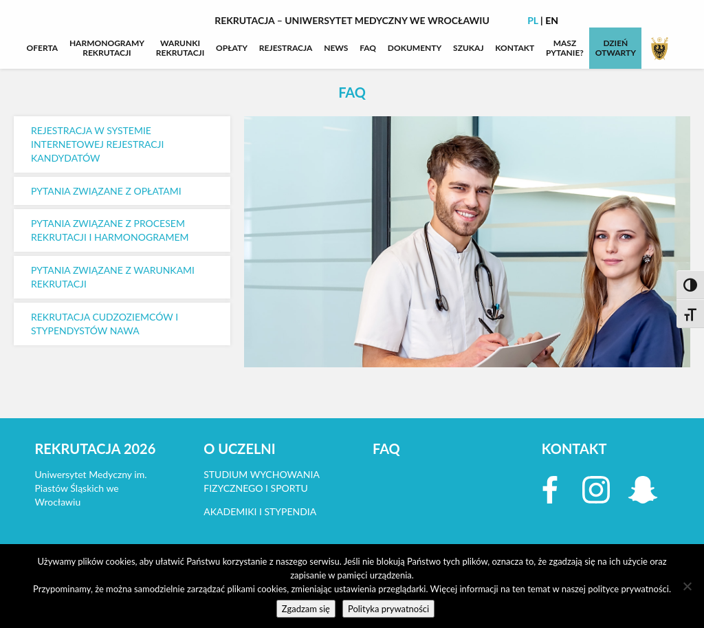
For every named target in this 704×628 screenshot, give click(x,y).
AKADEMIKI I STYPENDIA (260, 511)
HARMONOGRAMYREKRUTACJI (106, 48)
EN (551, 20)
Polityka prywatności (388, 608)
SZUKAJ (468, 48)
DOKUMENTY (414, 48)
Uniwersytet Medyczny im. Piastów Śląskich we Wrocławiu (91, 488)
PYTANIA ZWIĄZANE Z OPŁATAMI (106, 191)
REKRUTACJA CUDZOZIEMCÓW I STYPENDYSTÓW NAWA (104, 323)
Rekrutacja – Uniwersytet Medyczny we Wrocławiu (352, 20)
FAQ (368, 48)
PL (532, 20)
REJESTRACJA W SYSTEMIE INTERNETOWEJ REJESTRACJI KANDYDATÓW (97, 144)
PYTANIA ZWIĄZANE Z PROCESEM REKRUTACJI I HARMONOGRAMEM (110, 230)
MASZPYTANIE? (565, 48)
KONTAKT (514, 48)
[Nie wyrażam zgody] (687, 586)
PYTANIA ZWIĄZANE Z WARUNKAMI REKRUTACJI (113, 277)
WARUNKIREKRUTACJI (180, 48)
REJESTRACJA (286, 48)
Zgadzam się (306, 608)
